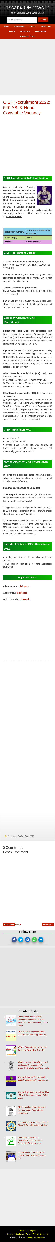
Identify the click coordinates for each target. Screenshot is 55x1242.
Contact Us (44, 1234)
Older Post (47, 925)
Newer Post (9, 925)
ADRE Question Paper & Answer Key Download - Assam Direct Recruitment (32, 1110)
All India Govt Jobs (20, 836)
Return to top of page (27, 1231)
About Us (10, 1234)
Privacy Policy (32, 1234)
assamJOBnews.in (27, 7)
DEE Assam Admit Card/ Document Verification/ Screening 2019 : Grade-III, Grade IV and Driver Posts (33, 1065)
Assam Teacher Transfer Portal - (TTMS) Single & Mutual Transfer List (32, 1155)
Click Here (24, 586)
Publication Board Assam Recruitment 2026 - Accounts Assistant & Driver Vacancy (30, 1140)
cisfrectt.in (25, 599)
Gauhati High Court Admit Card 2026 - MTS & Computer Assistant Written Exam (33, 1095)
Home (18, 924)
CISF (31, 836)
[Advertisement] (27, 66)
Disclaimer (20, 1234)
